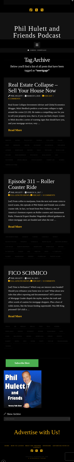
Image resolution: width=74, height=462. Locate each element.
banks (17, 140)
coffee (35, 237)
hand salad (46, 241)
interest (30, 331)
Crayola (45, 237)
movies (30, 150)
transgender (62, 341)
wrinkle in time (11, 165)
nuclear (48, 150)
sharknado (19, 256)
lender (8, 150)
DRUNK (26, 145)
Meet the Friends (33, 445)
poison (59, 336)
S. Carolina (57, 251)
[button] (37, 45)
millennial (18, 336)
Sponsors (47, 445)
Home (7, 445)
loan (7, 336)
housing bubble (61, 241)
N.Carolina (9, 251)
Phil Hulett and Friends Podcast (37, 32)
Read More (15, 130)
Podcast (47, 96)
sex (56, 155)
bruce (32, 326)
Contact (37, 447)
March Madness (23, 246)
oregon (37, 251)
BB (15, 326)
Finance (24, 241)
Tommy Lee (51, 160)
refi (24, 341)
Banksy (25, 237)
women (61, 160)
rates (17, 341)
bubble (39, 140)
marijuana (38, 246)
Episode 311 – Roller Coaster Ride (31, 184)
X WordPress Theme (37, 458)
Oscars (8, 155)
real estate (46, 155)
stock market (36, 160)
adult (7, 326)
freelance (9, 331)
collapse (49, 140)
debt (7, 145)
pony (46, 251)
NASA (39, 150)
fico (48, 326)
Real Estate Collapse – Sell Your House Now (33, 88)
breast (23, 326)
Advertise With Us (61, 445)
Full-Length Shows (19, 195)
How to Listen (17, 445)
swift (41, 341)
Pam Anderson (20, 155)
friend (20, 331)
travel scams (55, 256)
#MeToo (8, 140)
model (28, 336)
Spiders (30, 256)
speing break (22, 160)
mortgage (19, 150)
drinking (16, 145)
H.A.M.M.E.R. (49, 145)
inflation (61, 145)
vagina (8, 346)
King (61, 331)
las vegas (9, 246)
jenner (40, 331)
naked (20, 251)
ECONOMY (37, 145)
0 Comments (14, 99)
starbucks (42, 256)
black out (28, 140)
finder (56, 326)
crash (60, 140)
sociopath (9, 160)
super (33, 341)
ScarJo (8, 256)
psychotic (34, 155)
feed (40, 326)
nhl (28, 251)
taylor (50, 341)
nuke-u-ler (60, 150)
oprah (50, 336)
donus (55, 237)
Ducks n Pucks (10, 241)
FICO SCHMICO (27, 273)
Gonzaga (34, 241)
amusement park (11, 237)
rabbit (7, 341)
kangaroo (51, 331)
